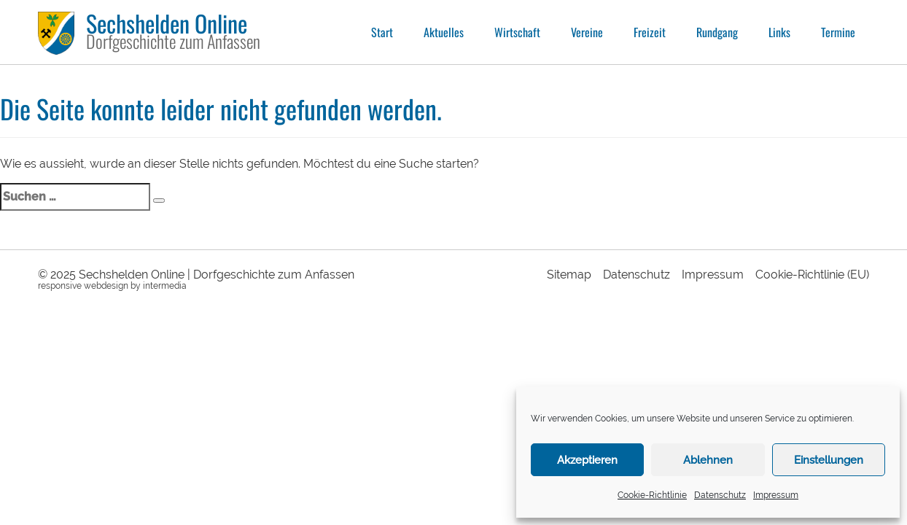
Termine (838, 32)
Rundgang (717, 32)
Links (779, 32)
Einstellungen (828, 460)
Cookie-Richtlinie (652, 495)
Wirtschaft (517, 32)
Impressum (775, 495)
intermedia (165, 286)
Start (382, 32)
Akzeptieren (587, 460)
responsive (60, 286)
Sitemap (569, 274)
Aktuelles (444, 32)
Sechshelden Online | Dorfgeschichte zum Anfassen (216, 274)
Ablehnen (708, 460)
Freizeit (650, 32)
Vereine (587, 32)
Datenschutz (720, 495)
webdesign (106, 286)
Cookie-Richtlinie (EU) (812, 274)
